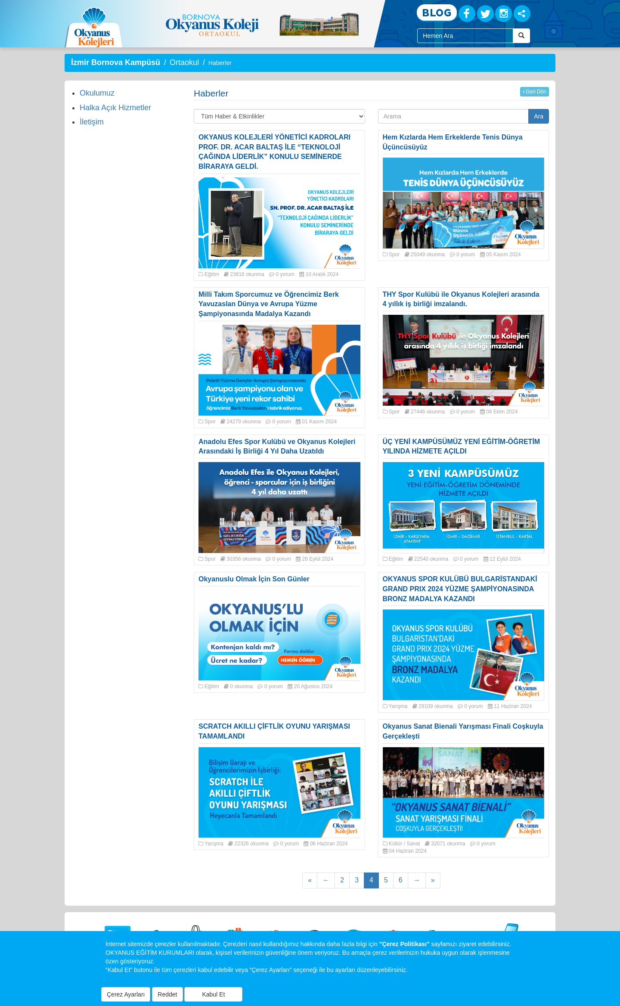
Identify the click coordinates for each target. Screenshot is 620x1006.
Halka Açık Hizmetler (115, 107)
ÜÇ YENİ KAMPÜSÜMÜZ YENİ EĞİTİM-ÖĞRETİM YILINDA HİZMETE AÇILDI (461, 446)
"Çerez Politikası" (404, 944)
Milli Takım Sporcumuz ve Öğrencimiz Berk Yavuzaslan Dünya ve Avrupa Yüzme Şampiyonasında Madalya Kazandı (268, 304)
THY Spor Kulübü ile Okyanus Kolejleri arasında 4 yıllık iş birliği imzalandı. (461, 299)
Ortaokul (184, 62)
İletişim (92, 122)
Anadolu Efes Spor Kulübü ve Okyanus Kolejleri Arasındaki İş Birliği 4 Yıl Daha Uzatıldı (277, 446)
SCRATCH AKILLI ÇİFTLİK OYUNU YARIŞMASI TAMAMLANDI (274, 731)
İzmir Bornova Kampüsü (115, 62)
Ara (538, 116)
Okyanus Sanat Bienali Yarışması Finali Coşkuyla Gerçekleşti (463, 731)
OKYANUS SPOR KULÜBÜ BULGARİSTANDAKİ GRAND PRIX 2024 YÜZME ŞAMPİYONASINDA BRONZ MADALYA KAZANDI (460, 588)
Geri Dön (534, 92)
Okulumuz (97, 93)
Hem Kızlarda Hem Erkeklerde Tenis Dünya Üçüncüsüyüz (453, 142)
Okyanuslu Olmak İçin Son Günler (254, 579)
